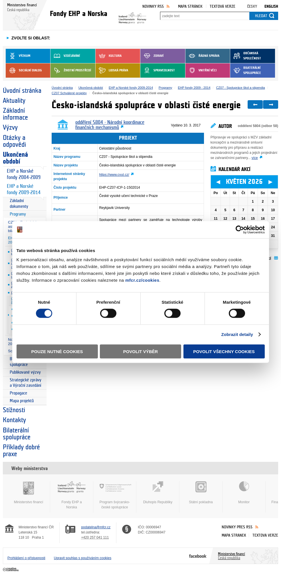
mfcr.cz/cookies (142, 279)
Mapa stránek (190, 6)
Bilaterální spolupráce (245, 70)
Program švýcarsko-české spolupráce (114, 495)
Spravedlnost (157, 70)
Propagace (18, 393)
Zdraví (151, 56)
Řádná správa (202, 56)
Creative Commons (11, 570)
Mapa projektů (22, 401)
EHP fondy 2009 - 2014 (194, 87)
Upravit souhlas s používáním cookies (82, 558)
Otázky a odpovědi (14, 141)
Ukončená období (15, 158)
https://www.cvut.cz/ (114, 175)
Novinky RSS (153, 6)
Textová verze (222, 6)
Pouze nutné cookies (57, 351)
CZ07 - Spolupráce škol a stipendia (240, 87)
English (271, 6)
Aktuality (14, 101)
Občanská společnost (245, 56)
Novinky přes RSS (237, 527)
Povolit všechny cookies (224, 351)
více (255, 158)
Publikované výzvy (25, 372)
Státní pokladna (201, 492)
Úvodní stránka (22, 91)
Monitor (244, 492)
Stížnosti (14, 410)
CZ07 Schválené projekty (69, 93)
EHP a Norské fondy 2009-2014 (24, 189)
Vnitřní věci (201, 70)
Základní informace (15, 114)
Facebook (198, 556)
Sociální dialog (24, 70)
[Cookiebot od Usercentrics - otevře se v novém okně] (240, 229)
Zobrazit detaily (237, 334)
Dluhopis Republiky (157, 492)
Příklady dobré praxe (21, 450)
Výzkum (18, 56)
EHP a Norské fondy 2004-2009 (24, 174)
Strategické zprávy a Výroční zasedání (25, 383)
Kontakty (14, 420)
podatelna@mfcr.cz (95, 527)
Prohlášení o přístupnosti (26, 558)
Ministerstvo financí (28, 492)
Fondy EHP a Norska (71, 495)
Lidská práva (112, 70)
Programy (18, 214)
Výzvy (10, 127)
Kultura (109, 56)
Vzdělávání (65, 56)
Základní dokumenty (19, 204)
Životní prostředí (70, 70)
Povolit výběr (140, 351)
